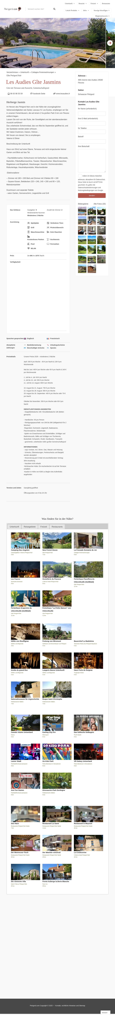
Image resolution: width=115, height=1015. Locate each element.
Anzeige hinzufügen (101, 10)
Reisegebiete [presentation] (30, 527)
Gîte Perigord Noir (13, 76)
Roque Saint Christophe (52, 699)
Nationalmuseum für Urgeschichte (25, 699)
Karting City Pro (49, 732)
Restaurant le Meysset (83, 823)
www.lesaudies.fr (63, 94)
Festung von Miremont (51, 641)
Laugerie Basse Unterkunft (53, 670)
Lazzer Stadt (16, 761)
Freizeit (93, 3)
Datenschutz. (101, 179)
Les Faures (15, 579)
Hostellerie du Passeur (51, 579)
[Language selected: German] (105, 1012)
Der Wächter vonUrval (51, 852)
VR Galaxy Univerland (83, 761)
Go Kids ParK (48, 761)
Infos (85, 10)
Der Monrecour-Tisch (19, 852)
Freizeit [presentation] (43, 527)
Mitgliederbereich (101, 16)
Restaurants (106, 3)
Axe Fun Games (17, 790)
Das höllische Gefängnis (84, 732)
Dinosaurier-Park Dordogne (53, 790)
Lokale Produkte (71, 10)
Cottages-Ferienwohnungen (42, 72)
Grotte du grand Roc (19, 670)
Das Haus (15, 823)
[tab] (14, 526)
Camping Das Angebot (20, 550)
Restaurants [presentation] (57, 527)
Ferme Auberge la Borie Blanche (55, 881)
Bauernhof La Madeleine (84, 641)
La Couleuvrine (80, 852)
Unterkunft (69, 3)
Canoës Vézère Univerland (22, 732)
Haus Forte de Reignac (83, 670)
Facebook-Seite (38, 94)
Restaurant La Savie (50, 823)
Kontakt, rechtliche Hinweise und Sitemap (70, 1006)
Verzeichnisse (12, 72)
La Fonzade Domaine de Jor (85, 550)
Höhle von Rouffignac (20, 641)
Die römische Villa (18, 881)
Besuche (81, 3)
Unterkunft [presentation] (14, 527)
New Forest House (49, 550)
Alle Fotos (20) (100, 204)
